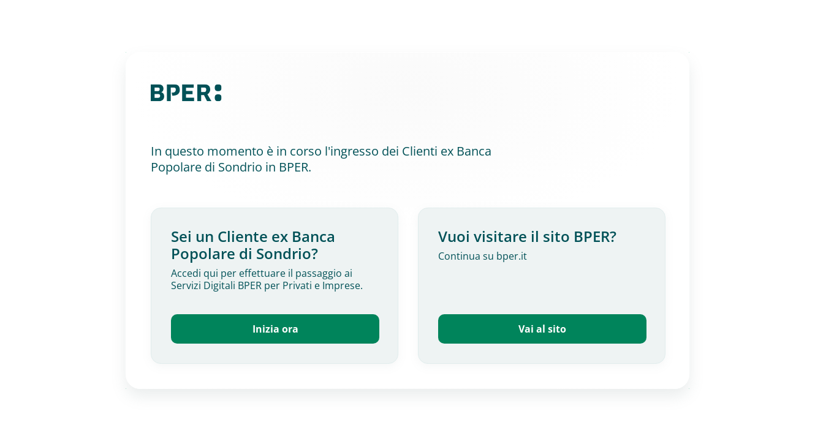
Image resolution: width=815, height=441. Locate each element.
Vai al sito (542, 329)
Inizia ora (275, 329)
